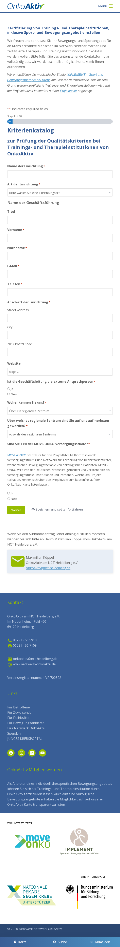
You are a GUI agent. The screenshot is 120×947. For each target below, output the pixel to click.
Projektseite (68, 91)
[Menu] (105, 6)
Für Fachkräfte (18, 717)
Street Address (18, 310)
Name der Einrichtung (26, 166)
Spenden (14, 733)
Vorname (15, 229)
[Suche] (60, 942)
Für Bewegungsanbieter (25, 723)
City (10, 327)
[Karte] (19, 942)
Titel (11, 211)
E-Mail (13, 266)
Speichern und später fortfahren (57, 509)
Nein (14, 394)
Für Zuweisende (19, 712)
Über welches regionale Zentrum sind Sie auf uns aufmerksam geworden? (58, 423)
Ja (12, 389)
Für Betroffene (18, 707)
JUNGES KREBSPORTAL (24, 738)
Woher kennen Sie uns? (27, 402)
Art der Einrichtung (23, 184)
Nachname (17, 248)
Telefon (14, 284)
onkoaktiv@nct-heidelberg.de (48, 568)
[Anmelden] (100, 942)
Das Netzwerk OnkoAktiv (26, 728)
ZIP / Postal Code (19, 344)
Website (14, 363)
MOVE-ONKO (16, 455)
